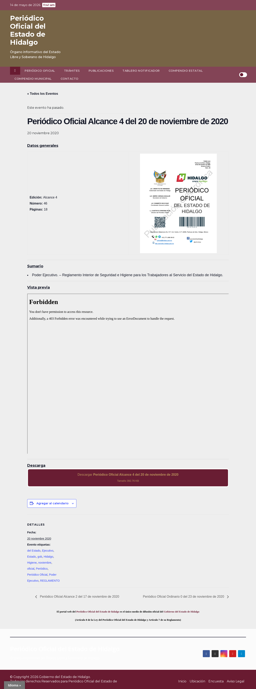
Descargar (128, 477)
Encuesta (216, 681)
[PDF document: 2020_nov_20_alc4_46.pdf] (128, 374)
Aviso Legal (235, 681)
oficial (30, 568)
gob (39, 556)
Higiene (32, 562)
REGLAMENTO (50, 580)
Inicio (182, 681)
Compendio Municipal (33, 79)
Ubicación (197, 681)
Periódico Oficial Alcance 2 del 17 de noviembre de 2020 (79, 596)
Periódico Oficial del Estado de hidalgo (97, 611)
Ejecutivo (47, 550)
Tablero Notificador (141, 71)
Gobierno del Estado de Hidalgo (181, 611)
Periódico (42, 568)
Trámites (72, 71)
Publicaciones (101, 71)
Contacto (69, 79)
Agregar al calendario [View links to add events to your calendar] (52, 503)
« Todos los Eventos (42, 93)
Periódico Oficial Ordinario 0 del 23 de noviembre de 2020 (183, 596)
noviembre (44, 562)
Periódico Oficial (40, 71)
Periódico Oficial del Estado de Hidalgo (28, 30)
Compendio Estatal (186, 71)
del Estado (33, 550)
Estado (31, 556)
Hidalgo (48, 556)
